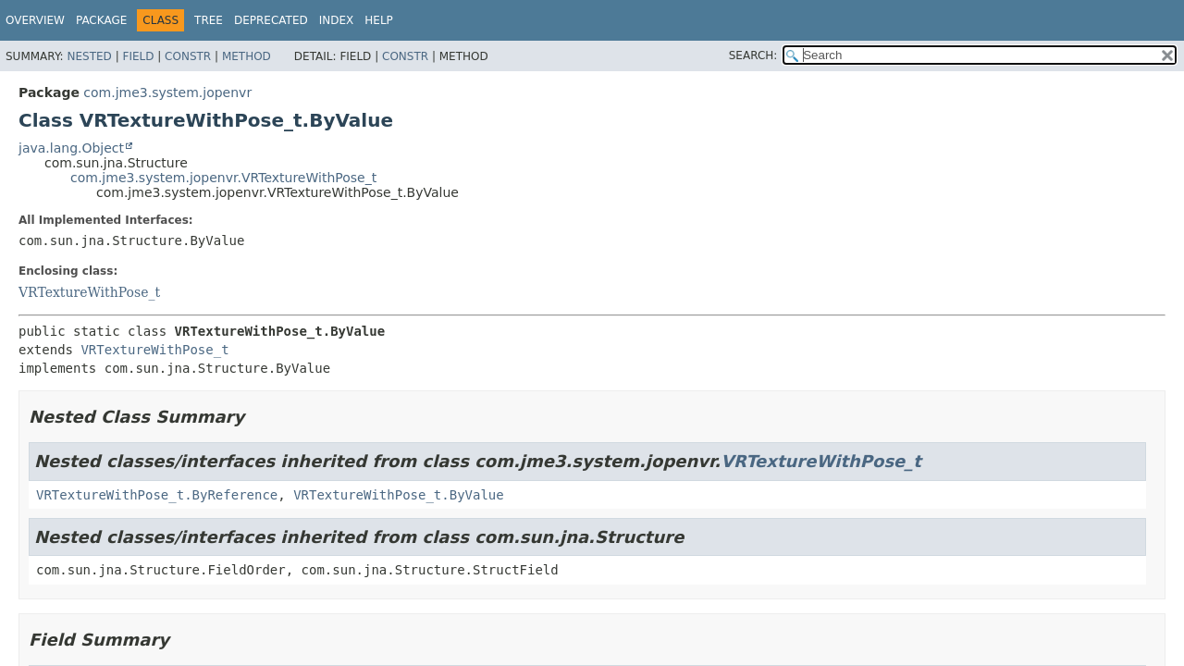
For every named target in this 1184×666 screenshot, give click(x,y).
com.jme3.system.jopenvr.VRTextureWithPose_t (223, 177)
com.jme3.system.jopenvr (167, 92)
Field (138, 56)
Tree (208, 20)
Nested (89, 56)
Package (101, 20)
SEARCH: (753, 55)
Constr (188, 56)
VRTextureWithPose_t (89, 292)
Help (378, 20)
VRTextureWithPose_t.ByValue (398, 494)
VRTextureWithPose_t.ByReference (157, 494)
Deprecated (271, 20)
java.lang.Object (71, 148)
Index (336, 20)
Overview (35, 20)
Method (246, 56)
